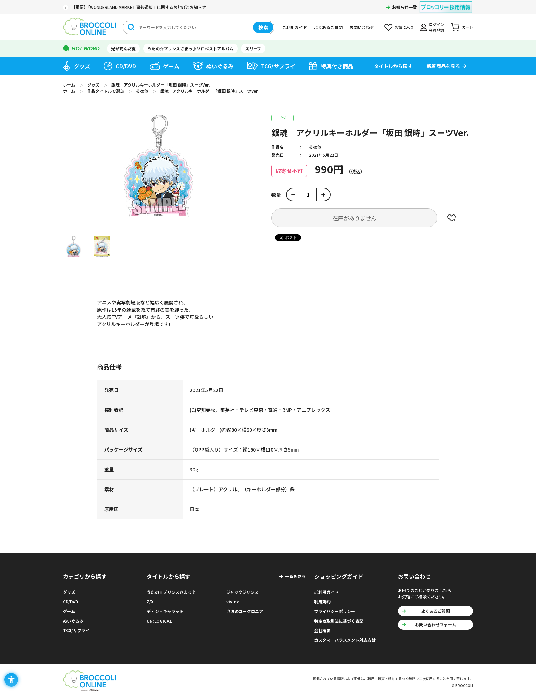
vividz (232, 601)
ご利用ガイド (294, 27)
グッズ (82, 66)
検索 (263, 27)
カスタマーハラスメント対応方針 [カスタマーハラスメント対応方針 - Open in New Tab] (345, 640)
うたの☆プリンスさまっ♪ (171, 592)
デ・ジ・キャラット (165, 611)
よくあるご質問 (328, 27)
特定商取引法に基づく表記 (338, 621)
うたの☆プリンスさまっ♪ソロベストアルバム (190, 48)
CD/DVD (126, 66)
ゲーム (171, 66)
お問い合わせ (361, 27)
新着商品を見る (443, 66)
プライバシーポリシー (334, 611)
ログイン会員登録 (436, 27)
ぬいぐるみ (219, 66)
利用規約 (322, 601)
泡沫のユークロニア (244, 611)
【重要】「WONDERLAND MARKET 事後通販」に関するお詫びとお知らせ (138, 7)
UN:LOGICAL (159, 621)
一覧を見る (295, 576)
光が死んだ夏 (123, 48)
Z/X (150, 601)
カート (467, 27)
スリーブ (253, 48)
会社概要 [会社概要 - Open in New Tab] (322, 630)
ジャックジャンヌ (242, 592)
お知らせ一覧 (404, 7)
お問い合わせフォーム (435, 624)
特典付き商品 (337, 66)
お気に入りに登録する (451, 217)
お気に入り (404, 27)
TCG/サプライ (278, 66)
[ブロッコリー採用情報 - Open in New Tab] (446, 3)
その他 (315, 147)
